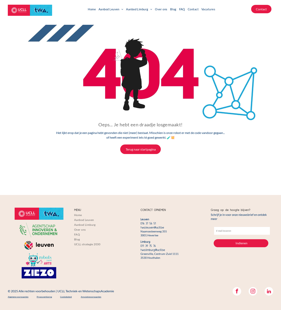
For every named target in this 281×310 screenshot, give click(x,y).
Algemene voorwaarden (18, 297)
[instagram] (253, 292)
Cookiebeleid (66, 297)
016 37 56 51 (148, 223)
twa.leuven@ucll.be (152, 227)
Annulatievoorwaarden (91, 297)
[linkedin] (269, 292)
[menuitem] (91, 9)
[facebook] (237, 292)
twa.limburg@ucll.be (152, 250)
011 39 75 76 (148, 245)
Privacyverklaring (44, 297)
